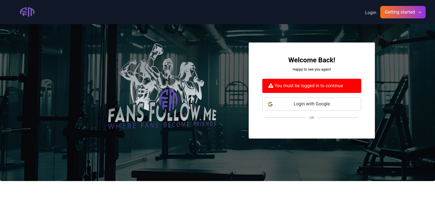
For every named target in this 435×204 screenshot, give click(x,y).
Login (370, 12)
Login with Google (299, 104)
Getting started (400, 12)
